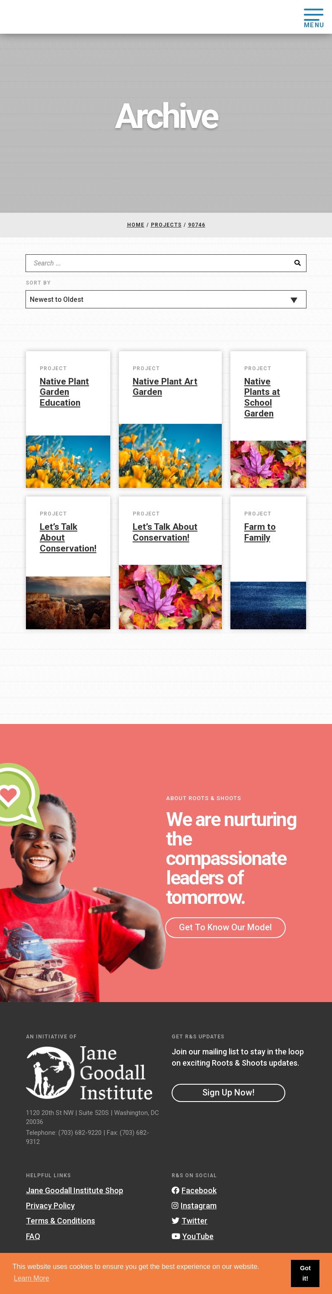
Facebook (194, 1190)
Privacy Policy (50, 1205)
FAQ (33, 1236)
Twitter (190, 1220)
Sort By (38, 283)
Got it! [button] (305, 1273)
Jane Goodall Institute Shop (74, 1190)
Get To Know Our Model (225, 927)
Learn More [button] (31, 1278)
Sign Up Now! (228, 1092)
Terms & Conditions (60, 1220)
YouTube (193, 1236)
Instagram (194, 1205)
